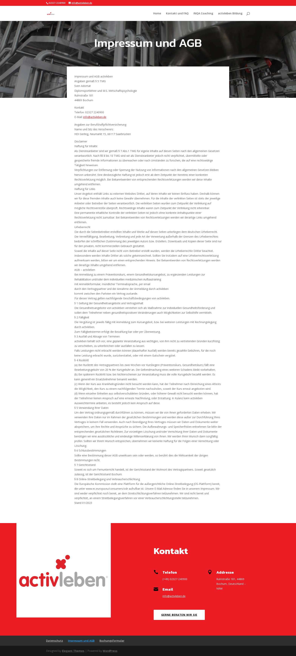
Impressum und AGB (81, 640)
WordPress (110, 651)
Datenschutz (54, 640)
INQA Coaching (203, 13)
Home (157, 13)
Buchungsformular (111, 640)
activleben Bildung (230, 13)
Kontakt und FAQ (177, 13)
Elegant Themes (73, 651)
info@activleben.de (94, 117)
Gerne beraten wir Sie (179, 615)
